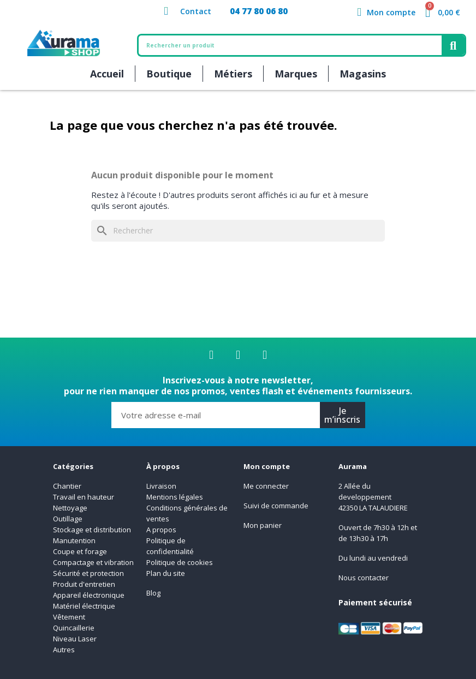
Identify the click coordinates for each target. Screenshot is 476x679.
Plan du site (165, 573)
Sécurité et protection (88, 573)
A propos (161, 529)
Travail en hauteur (83, 497)
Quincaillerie (73, 628)
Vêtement (69, 617)
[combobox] (285, 45)
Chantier (67, 486)
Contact (195, 11)
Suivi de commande (275, 505)
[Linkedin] (238, 355)
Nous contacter (363, 577)
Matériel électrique (84, 606)
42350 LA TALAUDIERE (373, 508)
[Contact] (166, 11)
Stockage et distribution (92, 529)
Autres (64, 649)
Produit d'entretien (84, 584)
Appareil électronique (88, 595)
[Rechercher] (238, 231)
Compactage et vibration (93, 562)
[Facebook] (211, 355)
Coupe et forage (80, 551)
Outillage (67, 519)
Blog (153, 593)
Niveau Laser (75, 639)
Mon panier (262, 525)
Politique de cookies (179, 562)
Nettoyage (71, 508)
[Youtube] (265, 355)
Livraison (161, 486)
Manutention (74, 540)
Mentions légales (174, 497)
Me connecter (266, 486)
